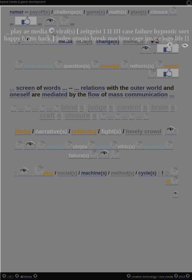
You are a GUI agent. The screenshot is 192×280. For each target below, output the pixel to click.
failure (143, 31)
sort (183, 31)
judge (63, 38)
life (179, 38)
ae (26, 31)
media (39, 31)
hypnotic (165, 31)
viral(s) (65, 31)
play (16, 31)
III (117, 31)
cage (137, 38)
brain (29, 38)
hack (44, 38)
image (153, 38)
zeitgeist (91, 31)
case (127, 31)
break (98, 38)
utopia (80, 38)
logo (168, 38)
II (109, 31)
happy (12, 38)
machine (119, 38)
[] (187, 38)
